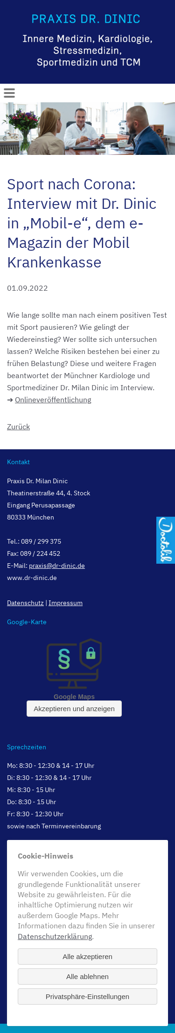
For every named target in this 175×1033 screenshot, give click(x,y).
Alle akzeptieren (87, 956)
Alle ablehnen (87, 976)
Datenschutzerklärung (55, 936)
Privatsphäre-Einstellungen (87, 996)
